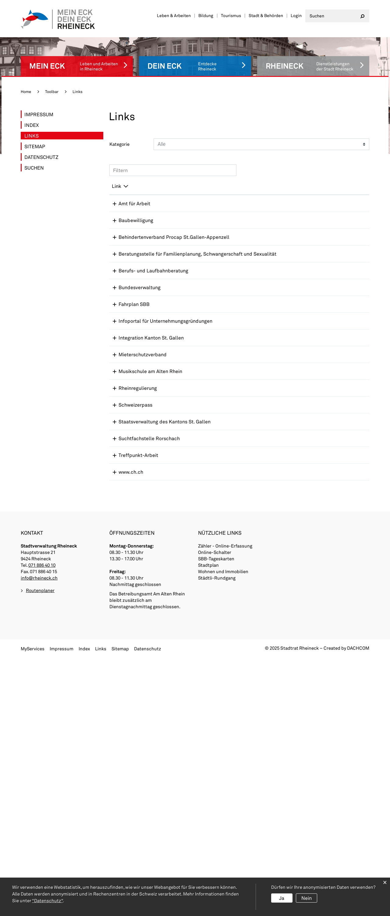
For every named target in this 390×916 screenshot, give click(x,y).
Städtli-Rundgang (217, 837)
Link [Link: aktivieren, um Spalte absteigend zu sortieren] (116, 176)
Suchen (34, 158)
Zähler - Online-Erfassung (225, 805)
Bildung (205, 15)
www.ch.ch (124, 697)
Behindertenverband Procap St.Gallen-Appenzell (135, 240)
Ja (281, 898)
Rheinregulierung (131, 526)
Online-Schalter (215, 811)
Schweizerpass (129, 563)
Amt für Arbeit (128, 193)
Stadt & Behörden (266, 15)
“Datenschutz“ (47, 900)
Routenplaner (40, 850)
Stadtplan (208, 824)
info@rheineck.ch (39, 837)
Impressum (38, 104)
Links (48, 125)
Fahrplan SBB (127, 361)
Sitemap (34, 136)
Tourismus (231, 15)
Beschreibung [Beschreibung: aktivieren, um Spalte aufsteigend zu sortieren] (194, 176)
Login (296, 15)
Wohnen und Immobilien (223, 831)
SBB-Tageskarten (216, 818)
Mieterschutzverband (136, 479)
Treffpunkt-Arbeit (131, 680)
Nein (306, 898)
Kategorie (119, 134)
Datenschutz (41, 147)
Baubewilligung (129, 210)
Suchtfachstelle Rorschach (142, 656)
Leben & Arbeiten (174, 15)
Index (31, 115)
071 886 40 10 (41, 824)
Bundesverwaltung (133, 344)
